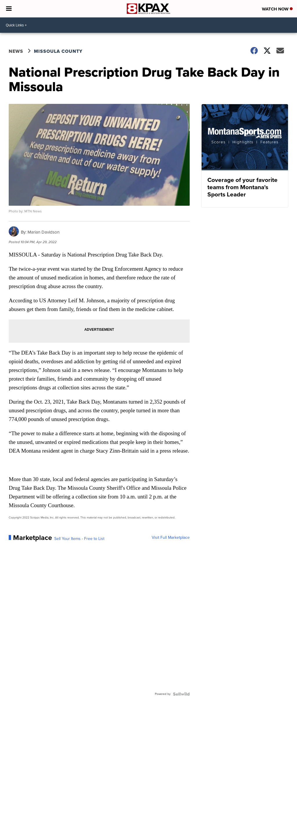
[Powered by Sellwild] (181, 694)
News (16, 51)
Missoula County (58, 51)
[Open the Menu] (8, 8)
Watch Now (277, 9)
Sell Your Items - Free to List (79, 539)
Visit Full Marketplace (171, 538)
